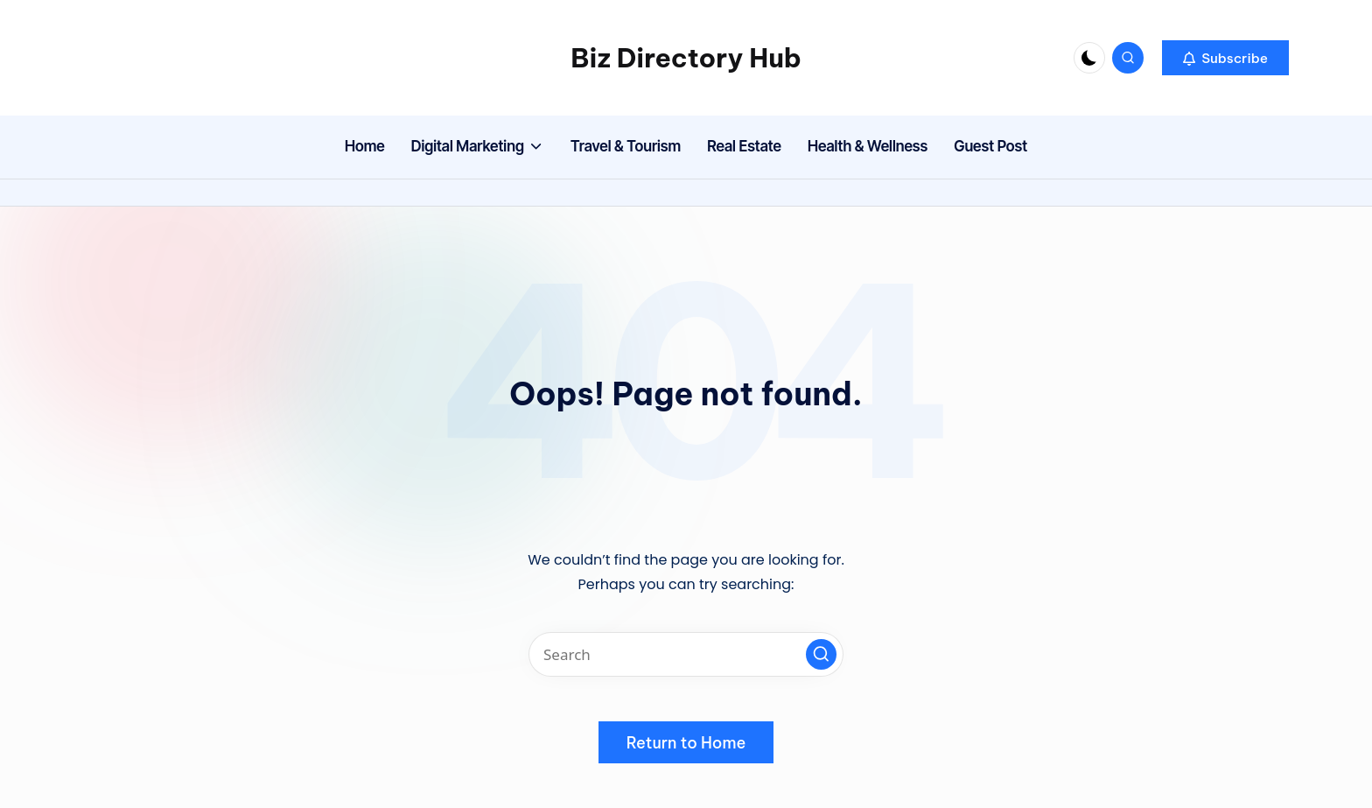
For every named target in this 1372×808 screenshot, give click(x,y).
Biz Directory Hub (686, 57)
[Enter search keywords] (686, 654)
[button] (1225, 57)
